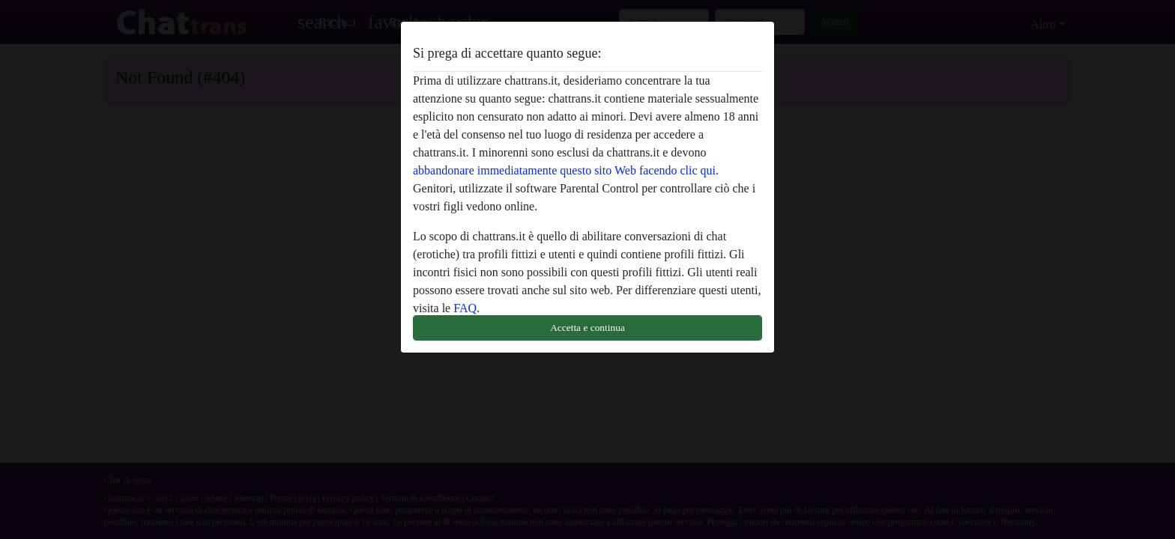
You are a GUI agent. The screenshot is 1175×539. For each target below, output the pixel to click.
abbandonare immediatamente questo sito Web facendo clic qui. (566, 170)
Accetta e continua (587, 327)
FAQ (465, 308)
